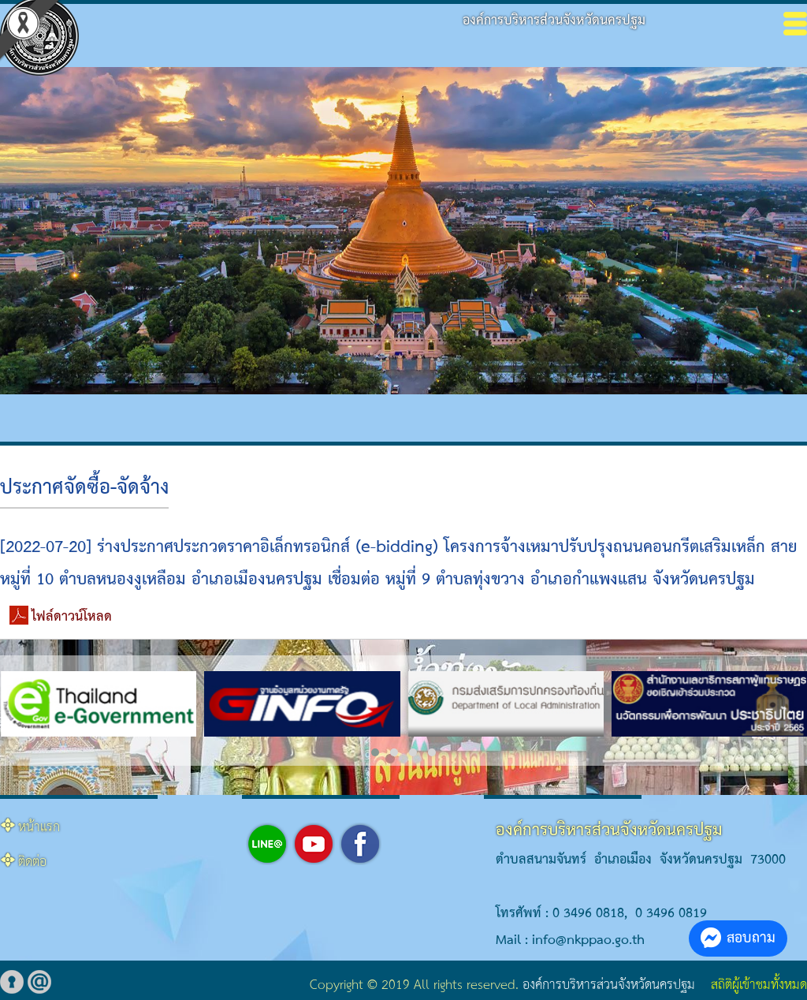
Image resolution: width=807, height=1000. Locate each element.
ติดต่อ (32, 862)
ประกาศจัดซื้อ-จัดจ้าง (84, 488)
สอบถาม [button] (738, 938)
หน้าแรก (39, 828)
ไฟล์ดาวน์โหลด (72, 617)
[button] (375, 752)
